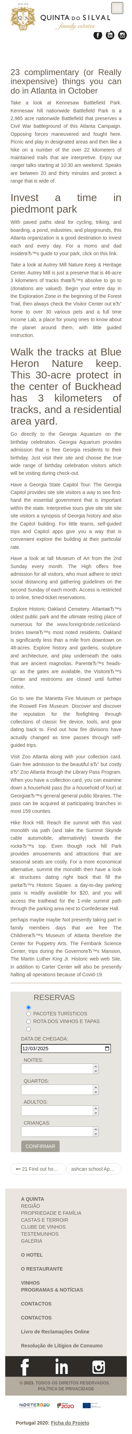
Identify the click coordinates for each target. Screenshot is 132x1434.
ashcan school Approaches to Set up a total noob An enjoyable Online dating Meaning (96, 1169)
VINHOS (30, 1283)
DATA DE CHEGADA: (44, 1039)
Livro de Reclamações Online (55, 1331)
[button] (95, 1066)
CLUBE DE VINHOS (43, 1227)
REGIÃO (30, 1206)
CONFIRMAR (40, 1146)
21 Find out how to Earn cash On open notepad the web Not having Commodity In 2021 (41, 1169)
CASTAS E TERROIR (44, 1220)
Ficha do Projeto (70, 1423)
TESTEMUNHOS (39, 1234)
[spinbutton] (61, 1069)
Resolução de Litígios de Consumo (62, 1345)
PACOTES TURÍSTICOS (56, 1013)
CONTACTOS (36, 1304)
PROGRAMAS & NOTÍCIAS (52, 1290)
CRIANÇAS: (37, 1123)
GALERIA (31, 1241)
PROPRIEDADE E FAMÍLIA (51, 1213)
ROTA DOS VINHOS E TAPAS (63, 1021)
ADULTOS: (36, 1102)
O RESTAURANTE (42, 1269)
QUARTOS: (36, 1081)
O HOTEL (32, 1255)
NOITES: (33, 1060)
